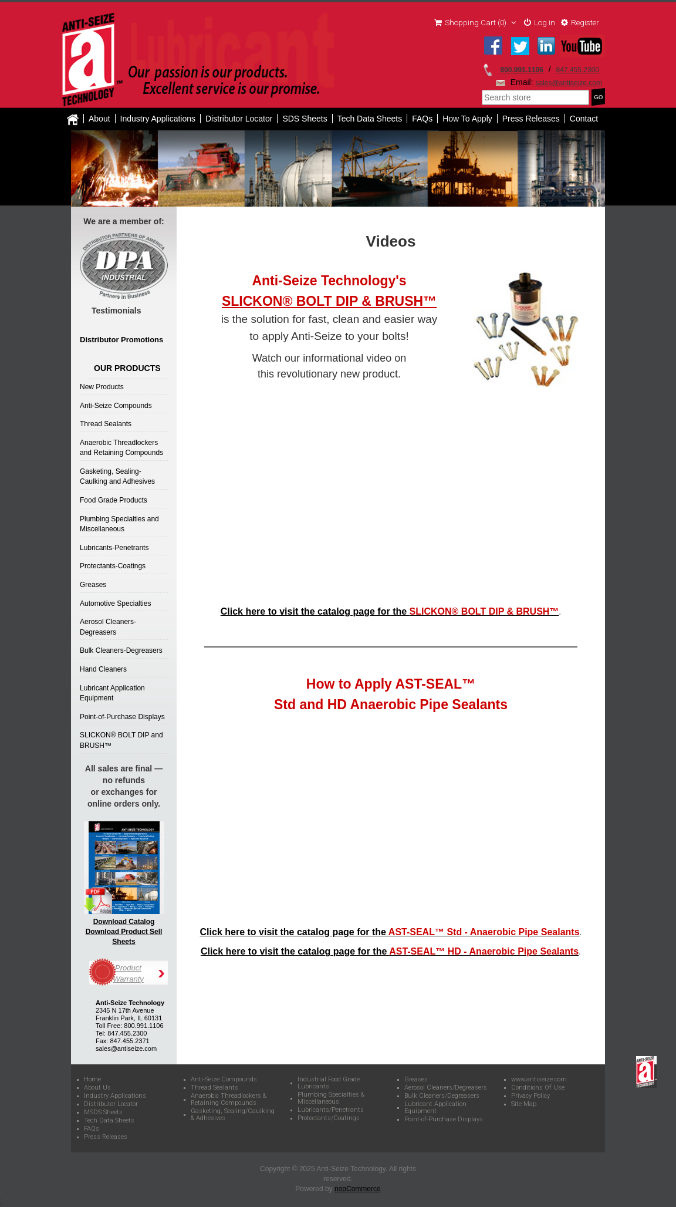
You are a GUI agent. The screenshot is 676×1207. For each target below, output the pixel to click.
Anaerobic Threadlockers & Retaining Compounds (228, 1100)
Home (92, 1080)
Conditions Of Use (538, 1088)
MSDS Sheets (103, 1113)
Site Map (523, 1104)
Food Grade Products (113, 501)
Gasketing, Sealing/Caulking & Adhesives (233, 1115)
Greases (93, 585)
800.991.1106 (522, 70)
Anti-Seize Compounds (116, 406)
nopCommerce (357, 1190)
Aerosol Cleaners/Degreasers (445, 1088)
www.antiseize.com (539, 1080)
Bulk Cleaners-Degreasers (121, 652)
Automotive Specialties (115, 604)
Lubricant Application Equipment (435, 1108)
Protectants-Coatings (113, 567)
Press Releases (531, 119)
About (99, 119)
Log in (536, 23)
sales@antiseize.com (568, 83)
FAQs (422, 119)
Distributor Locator (238, 119)
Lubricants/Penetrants (331, 1110)
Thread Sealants (105, 424)
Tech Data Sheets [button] (370, 119)
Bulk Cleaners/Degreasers (441, 1096)
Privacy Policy (530, 1096)
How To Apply (467, 119)
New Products (102, 387)
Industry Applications (157, 119)
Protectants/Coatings (329, 1118)
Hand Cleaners (103, 670)
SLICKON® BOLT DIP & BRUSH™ (329, 301)
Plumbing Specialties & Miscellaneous (331, 1099)
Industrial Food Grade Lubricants (329, 1084)
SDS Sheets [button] (304, 119)
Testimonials (116, 311)
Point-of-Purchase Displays (122, 717)
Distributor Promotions (121, 340)
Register (579, 23)
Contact (584, 119)
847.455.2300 (577, 70)
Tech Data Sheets (109, 1121)
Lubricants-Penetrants (114, 548)
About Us (97, 1088)
